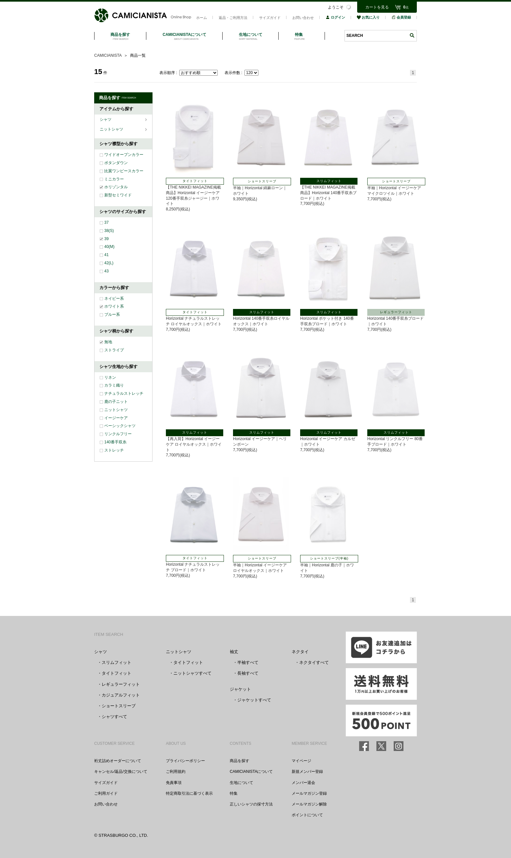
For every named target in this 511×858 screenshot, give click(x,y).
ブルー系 (112, 314)
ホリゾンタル (116, 187)
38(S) (109, 230)
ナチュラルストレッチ (123, 393)
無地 (108, 342)
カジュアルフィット (121, 695)
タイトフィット (116, 673)
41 (106, 255)
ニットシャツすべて (192, 673)
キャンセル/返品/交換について (120, 771)
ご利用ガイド (106, 793)
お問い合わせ (303, 18)
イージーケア (116, 418)
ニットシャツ (112, 129)
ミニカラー (114, 179)
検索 (412, 35)
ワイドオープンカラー (123, 154)
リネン (110, 377)
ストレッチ (114, 450)
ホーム (201, 18)
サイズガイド (270, 18)
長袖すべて (247, 673)
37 (106, 222)
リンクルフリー (118, 434)
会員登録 (401, 17)
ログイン (335, 17)
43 (106, 271)
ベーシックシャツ (120, 425)
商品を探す (239, 760)
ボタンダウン (116, 163)
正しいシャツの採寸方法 (251, 804)
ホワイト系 (114, 306)
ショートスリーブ (119, 705)
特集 (234, 793)
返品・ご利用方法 (233, 18)
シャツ (106, 119)
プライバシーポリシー (185, 760)
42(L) (108, 263)
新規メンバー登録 (307, 771)
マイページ (301, 760)
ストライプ (114, 350)
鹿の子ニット (116, 401)
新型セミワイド (118, 195)
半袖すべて (247, 662)
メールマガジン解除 (309, 804)
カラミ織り (114, 385)
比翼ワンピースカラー (123, 171)
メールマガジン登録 (309, 793)
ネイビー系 (114, 298)
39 (106, 239)
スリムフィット (116, 662)
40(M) (109, 246)
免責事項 (174, 782)
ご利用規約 (175, 771)
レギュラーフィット (121, 684)
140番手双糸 (115, 442)
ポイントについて (307, 815)
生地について (241, 782)
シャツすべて (114, 716)
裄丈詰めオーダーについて (117, 760)
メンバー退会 (303, 782)
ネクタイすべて (314, 662)
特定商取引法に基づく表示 (189, 793)
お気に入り (368, 17)
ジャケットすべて (254, 699)
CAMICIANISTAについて (251, 771)
